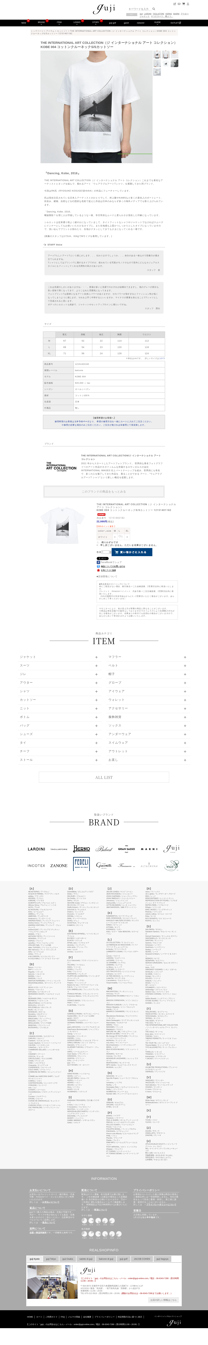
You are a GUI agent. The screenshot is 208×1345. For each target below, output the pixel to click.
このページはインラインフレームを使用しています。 (104, 1084)
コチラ (162, 358)
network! (140, 23)
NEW (23, 23)
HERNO (168, 14)
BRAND (41, 23)
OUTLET (176, 23)
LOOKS (77, 23)
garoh (126, 23)
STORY (95, 23)
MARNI (176, 14)
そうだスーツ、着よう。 (162, 16)
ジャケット (145, 16)
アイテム (50, 31)
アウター (185, 14)
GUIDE (157, 23)
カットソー (62, 31)
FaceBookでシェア (109, 562)
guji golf (112, 23)
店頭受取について (107, 576)
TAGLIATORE (158, 14)
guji (141, 14)
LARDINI (148, 14)
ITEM (59, 23)
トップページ (37, 31)
